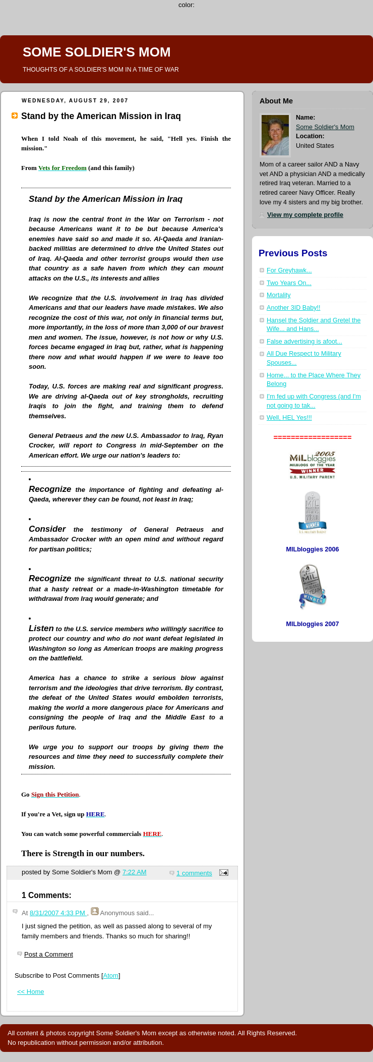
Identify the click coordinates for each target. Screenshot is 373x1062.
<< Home (30, 991)
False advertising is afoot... (304, 341)
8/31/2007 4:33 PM (58, 913)
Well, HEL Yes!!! (289, 417)
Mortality (279, 295)
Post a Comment (48, 954)
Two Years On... (289, 283)
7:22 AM (134, 872)
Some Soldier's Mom (325, 127)
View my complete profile (305, 214)
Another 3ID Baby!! (294, 307)
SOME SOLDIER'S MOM (97, 52)
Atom (110, 975)
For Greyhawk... (289, 270)
